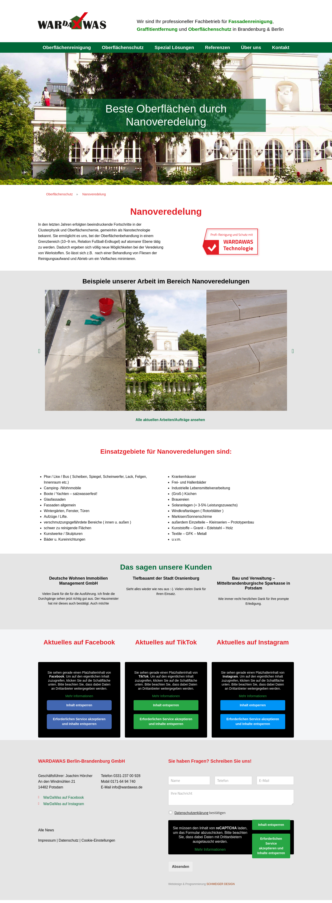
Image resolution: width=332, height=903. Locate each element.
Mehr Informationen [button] (79, 699)
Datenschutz (69, 844)
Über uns (252, 47)
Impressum (47, 844)
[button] (39, 352)
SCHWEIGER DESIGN (220, 887)
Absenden (181, 869)
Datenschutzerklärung (191, 815)
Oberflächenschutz (122, 47)
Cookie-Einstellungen (99, 844)
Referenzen (218, 47)
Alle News (46, 833)
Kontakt (282, 47)
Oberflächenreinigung (65, 47)
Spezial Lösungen (174, 47)
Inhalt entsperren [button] (79, 708)
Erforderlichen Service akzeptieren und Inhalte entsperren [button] (79, 724)
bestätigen (200, 815)
